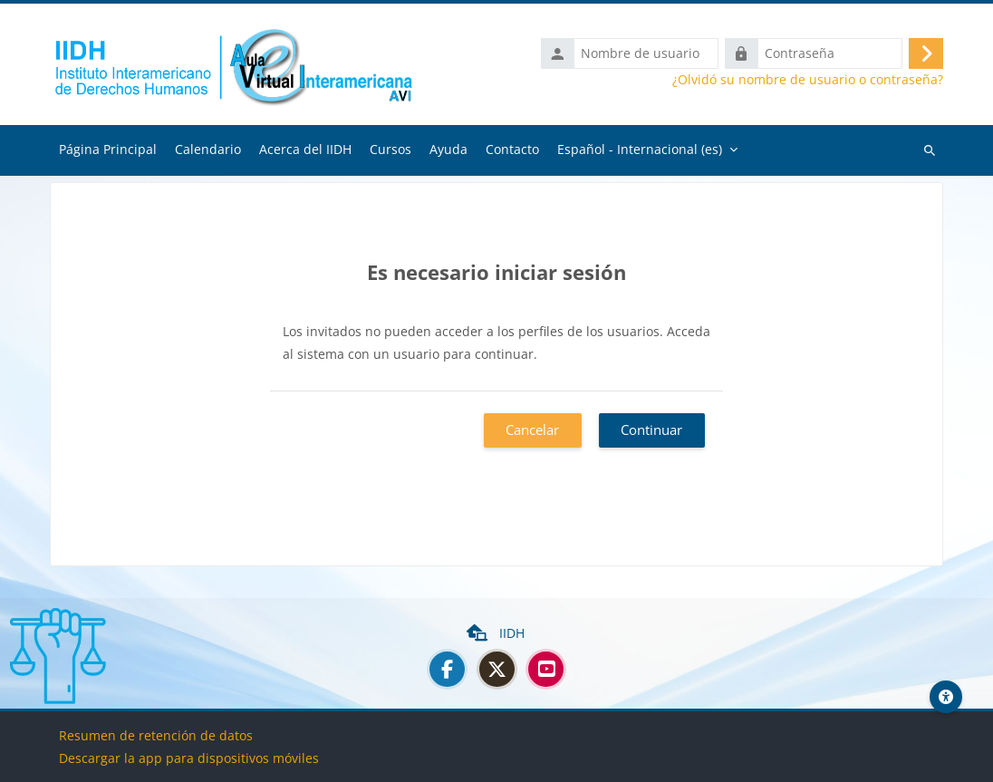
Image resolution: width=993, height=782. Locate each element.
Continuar (651, 429)
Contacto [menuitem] (512, 149)
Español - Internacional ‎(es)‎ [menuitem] (639, 149)
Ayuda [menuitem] (448, 149)
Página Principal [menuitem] (108, 149)
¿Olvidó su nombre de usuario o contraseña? (807, 80)
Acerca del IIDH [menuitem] (305, 149)
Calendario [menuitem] (208, 149)
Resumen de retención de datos (156, 735)
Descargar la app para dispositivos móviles (189, 758)
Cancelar (532, 429)
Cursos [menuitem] (390, 149)
